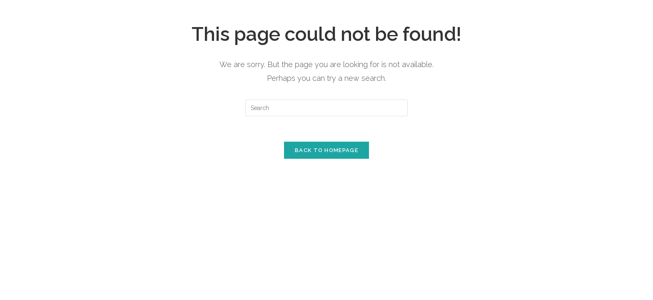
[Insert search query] (326, 108)
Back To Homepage (326, 150)
